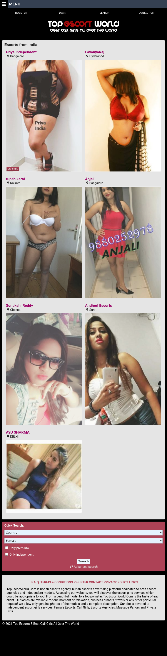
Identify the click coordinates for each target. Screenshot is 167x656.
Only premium (17, 548)
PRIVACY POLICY (116, 582)
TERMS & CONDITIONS (56, 582)
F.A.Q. (36, 582)
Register (21, 12)
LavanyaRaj (94, 52)
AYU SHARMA (18, 432)
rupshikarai (15, 179)
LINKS (133, 582)
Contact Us (146, 12)
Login (62, 12)
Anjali (90, 179)
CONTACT (96, 582)
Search (104, 12)
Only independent (19, 554)
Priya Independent (21, 52)
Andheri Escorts (98, 305)
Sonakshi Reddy (19, 305)
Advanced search (83, 567)
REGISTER (81, 582)
